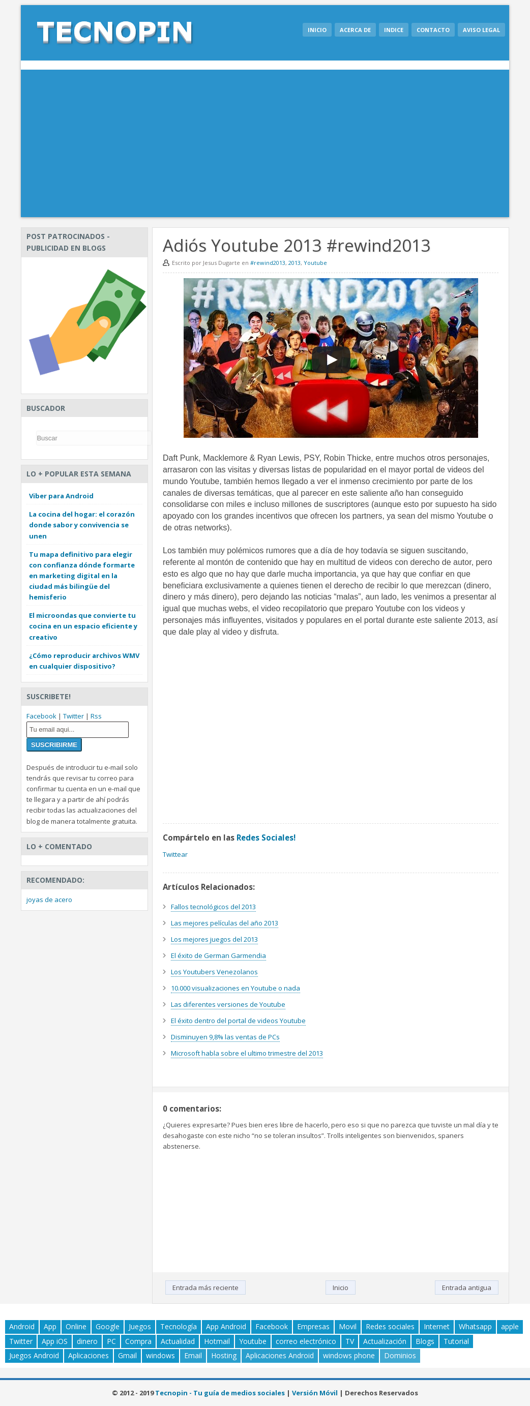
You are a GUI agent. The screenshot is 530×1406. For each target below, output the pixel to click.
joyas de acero (49, 899)
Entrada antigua (466, 1287)
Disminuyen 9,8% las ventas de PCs (225, 1036)
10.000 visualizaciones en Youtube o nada (235, 988)
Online (76, 1326)
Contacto (433, 30)
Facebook (41, 716)
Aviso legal (481, 30)
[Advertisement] (265, 146)
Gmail (127, 1355)
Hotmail (217, 1341)
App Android (226, 1326)
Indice (393, 30)
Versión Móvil (315, 1392)
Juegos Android (34, 1355)
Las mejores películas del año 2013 (224, 923)
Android (22, 1326)
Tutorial (456, 1341)
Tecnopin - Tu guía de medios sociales (220, 1392)
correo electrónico (306, 1341)
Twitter (73, 716)
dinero (87, 1341)
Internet (437, 1326)
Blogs (425, 1341)
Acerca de (355, 30)
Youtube (315, 262)
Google (108, 1326)
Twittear (175, 854)
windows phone (349, 1355)
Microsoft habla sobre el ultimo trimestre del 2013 (247, 1053)
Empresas (313, 1326)
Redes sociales (390, 1326)
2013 (294, 262)
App (50, 1326)
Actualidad (178, 1341)
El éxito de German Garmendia (218, 955)
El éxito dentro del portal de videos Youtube (238, 1020)
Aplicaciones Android (280, 1355)
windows (160, 1355)
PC (111, 1341)
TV (349, 1341)
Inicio (317, 30)
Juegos (140, 1326)
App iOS (55, 1341)
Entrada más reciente (205, 1287)
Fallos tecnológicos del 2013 (213, 906)
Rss (96, 716)
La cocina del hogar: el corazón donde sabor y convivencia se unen (82, 525)
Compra (138, 1341)
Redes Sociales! (266, 837)
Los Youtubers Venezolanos (214, 971)
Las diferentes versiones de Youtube (228, 1004)
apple (510, 1326)
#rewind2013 (267, 262)
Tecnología (178, 1326)
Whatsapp (475, 1326)
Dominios (400, 1355)
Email (193, 1355)
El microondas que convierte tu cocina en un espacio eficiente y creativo (83, 626)
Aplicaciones (88, 1355)
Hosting (224, 1355)
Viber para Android (61, 495)
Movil (348, 1326)
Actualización (384, 1341)
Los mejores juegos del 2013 (214, 939)
